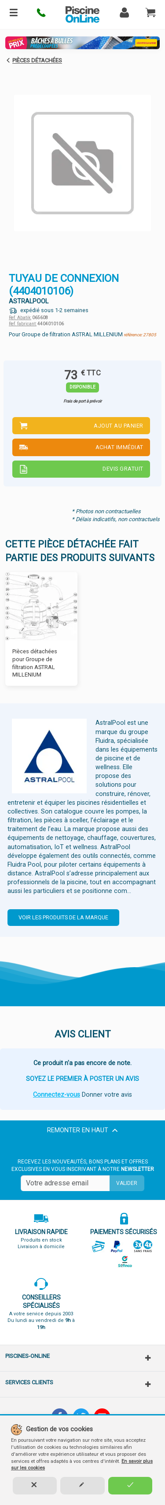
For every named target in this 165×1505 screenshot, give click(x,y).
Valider (126, 1183)
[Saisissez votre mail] (65, 1183)
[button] (41, 14)
